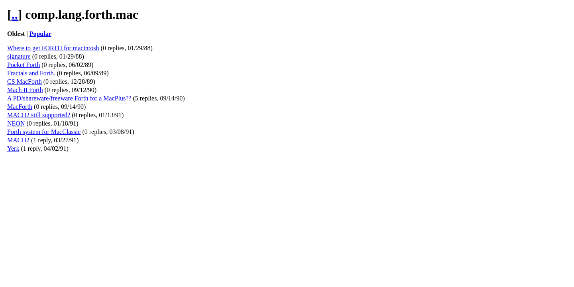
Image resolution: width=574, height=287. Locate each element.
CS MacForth (24, 81)
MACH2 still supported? (38, 115)
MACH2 (18, 140)
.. (15, 14)
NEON (16, 123)
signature (19, 56)
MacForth (19, 106)
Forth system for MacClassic (44, 131)
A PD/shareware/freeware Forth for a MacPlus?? (69, 98)
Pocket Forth (23, 64)
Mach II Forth (25, 89)
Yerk (13, 148)
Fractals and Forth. (31, 73)
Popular (40, 33)
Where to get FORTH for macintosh (53, 48)
